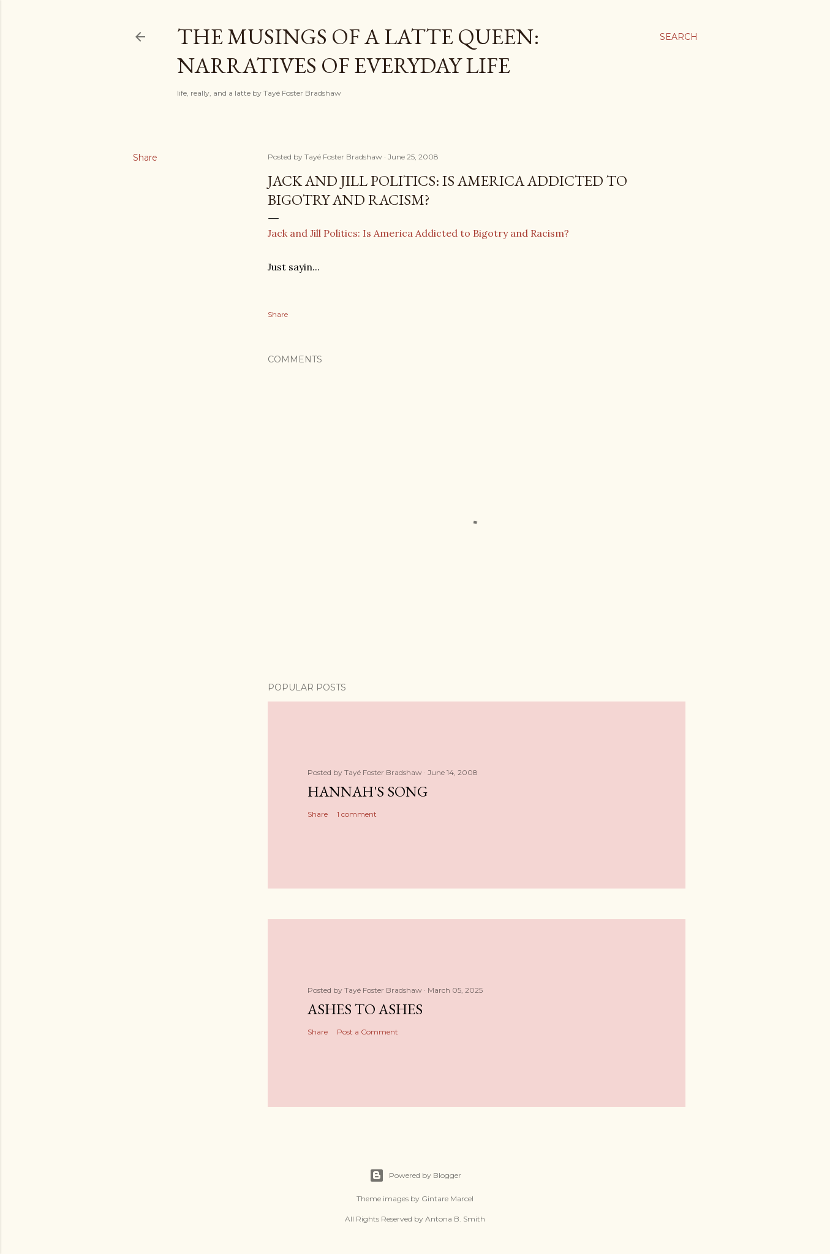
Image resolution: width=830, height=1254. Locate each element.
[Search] (679, 37)
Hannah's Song (367, 791)
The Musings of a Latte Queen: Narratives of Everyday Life (358, 51)
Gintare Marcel (447, 1198)
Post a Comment (367, 1031)
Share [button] (145, 157)
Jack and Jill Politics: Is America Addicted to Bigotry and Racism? (418, 233)
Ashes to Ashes (365, 1009)
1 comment (357, 814)
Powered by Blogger (415, 1175)
